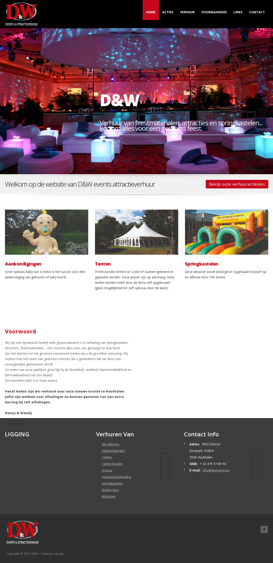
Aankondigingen (23, 263)
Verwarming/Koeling (116, 477)
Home (151, 12)
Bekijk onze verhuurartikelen (237, 184)
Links (237, 12)
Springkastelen (201, 263)
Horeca (107, 470)
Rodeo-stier (110, 490)
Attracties (109, 496)
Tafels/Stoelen (112, 464)
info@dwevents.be (216, 470)
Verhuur (187, 12)
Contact (257, 12)
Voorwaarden (214, 12)
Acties (167, 12)
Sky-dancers (110, 444)
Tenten (103, 263)
